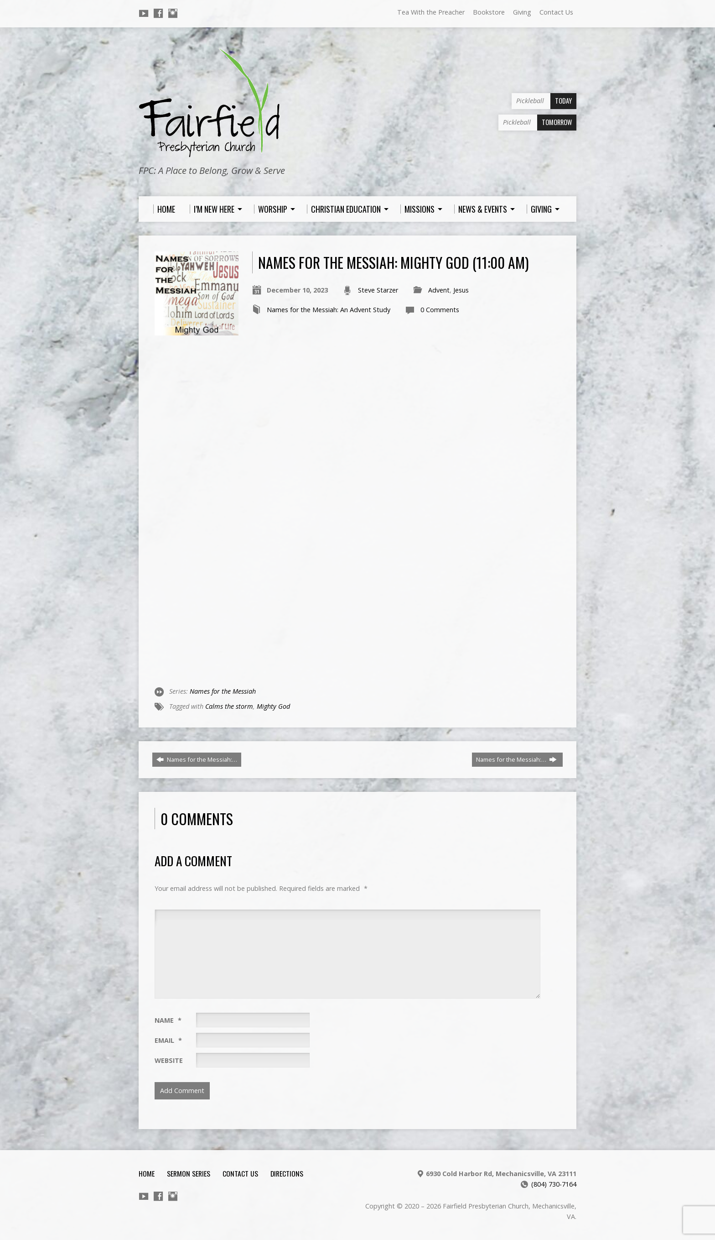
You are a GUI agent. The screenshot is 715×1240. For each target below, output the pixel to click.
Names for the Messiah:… (196, 759)
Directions (286, 1173)
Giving (522, 12)
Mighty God (273, 706)
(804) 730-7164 (553, 1184)
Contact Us (556, 12)
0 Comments (439, 309)
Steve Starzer (378, 290)
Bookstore (489, 12)
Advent (439, 290)
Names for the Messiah (223, 691)
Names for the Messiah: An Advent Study (328, 309)
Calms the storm (229, 706)
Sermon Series (188, 1173)
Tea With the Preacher (431, 12)
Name (168, 1020)
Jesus (461, 290)
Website (169, 1060)
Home (147, 1173)
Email (168, 1040)
